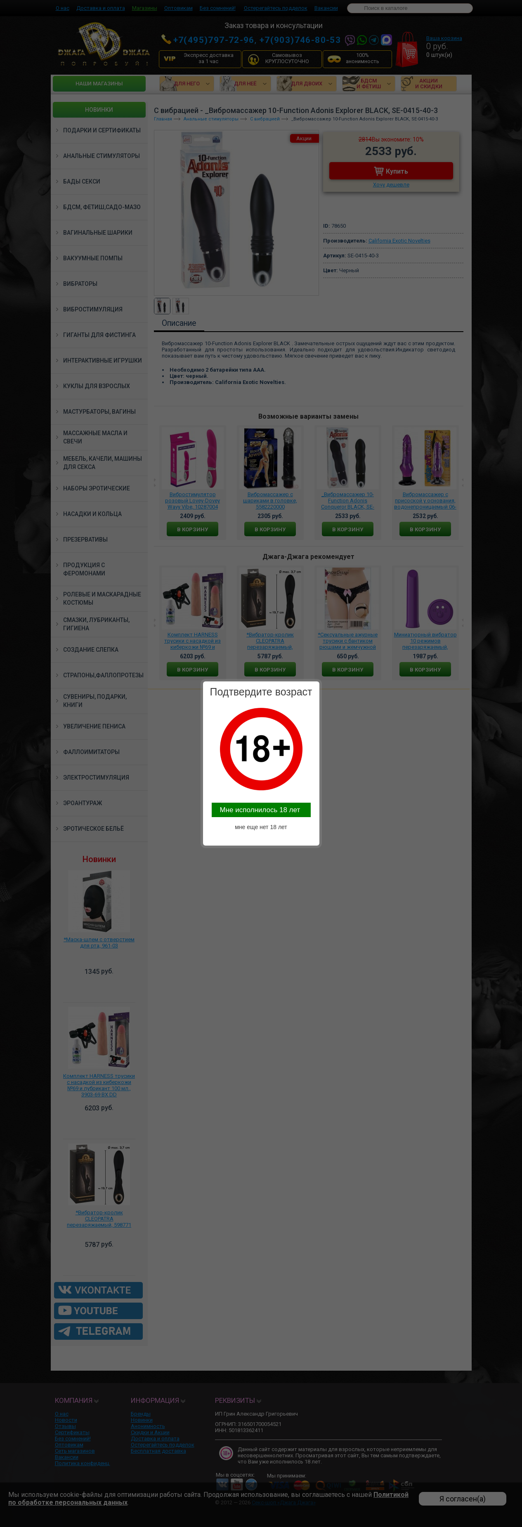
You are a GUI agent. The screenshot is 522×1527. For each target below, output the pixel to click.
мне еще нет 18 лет (261, 827)
